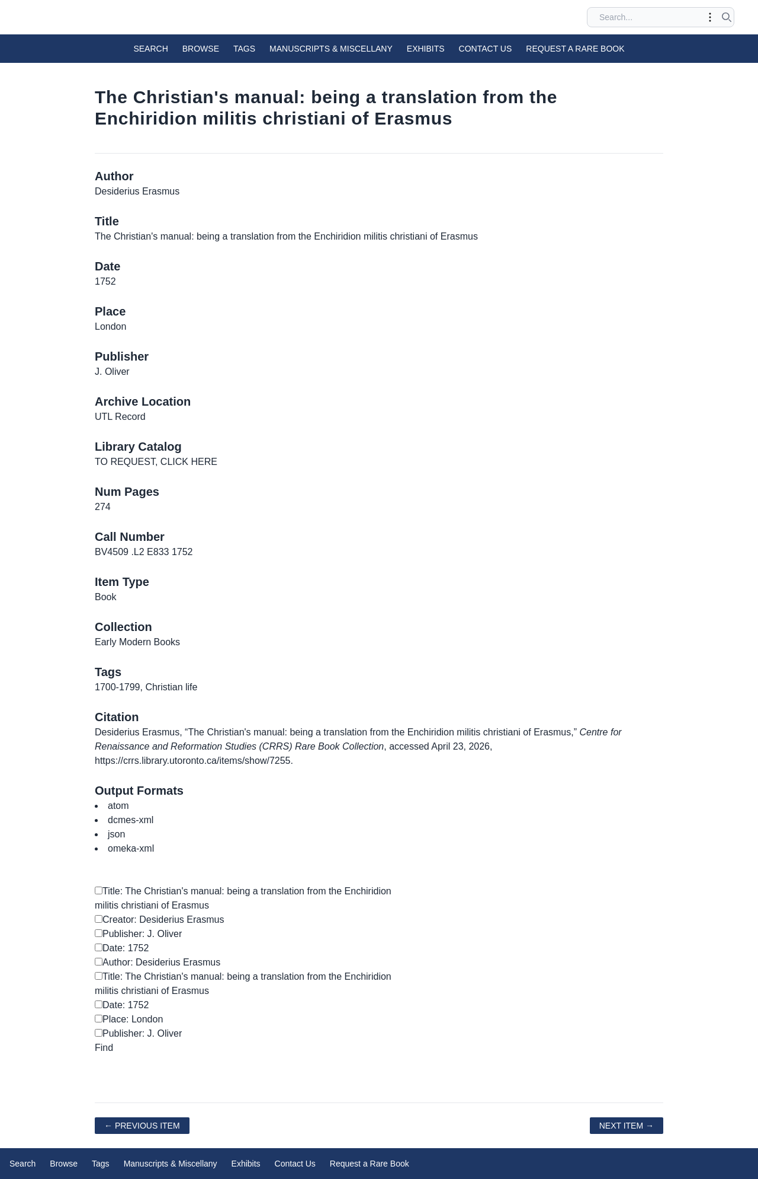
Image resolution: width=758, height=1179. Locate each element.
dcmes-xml (130, 820)
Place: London (129, 1019)
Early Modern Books (137, 642)
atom (118, 806)
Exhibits (426, 48)
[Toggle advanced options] (710, 17)
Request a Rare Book (575, 48)
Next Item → (626, 1125)
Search (150, 48)
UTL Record (120, 417)
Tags (244, 48)
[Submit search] (726, 17)
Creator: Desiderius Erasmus (159, 919)
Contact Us (485, 48)
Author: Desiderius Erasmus (157, 962)
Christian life (171, 687)
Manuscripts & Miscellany (331, 48)
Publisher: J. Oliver (138, 934)
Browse (200, 48)
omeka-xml (131, 848)
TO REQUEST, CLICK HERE (156, 462)
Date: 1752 (122, 948)
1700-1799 (117, 687)
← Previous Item (142, 1125)
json (116, 834)
